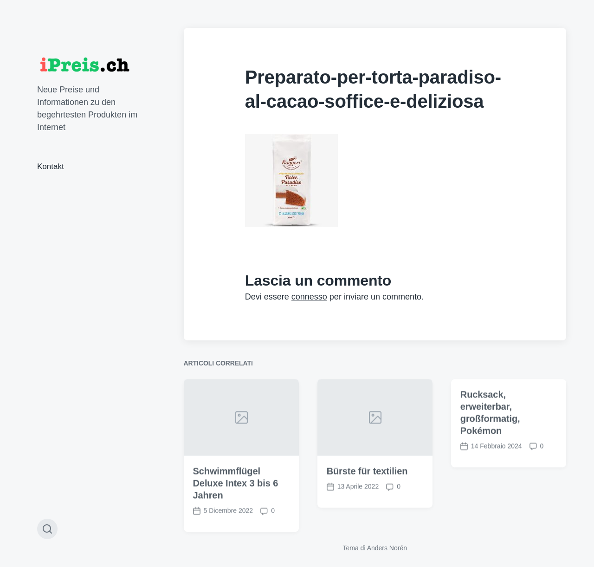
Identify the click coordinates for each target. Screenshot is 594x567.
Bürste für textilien (367, 482)
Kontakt (50, 166)
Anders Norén (387, 548)
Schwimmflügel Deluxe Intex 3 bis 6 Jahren (235, 494)
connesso (309, 296)
